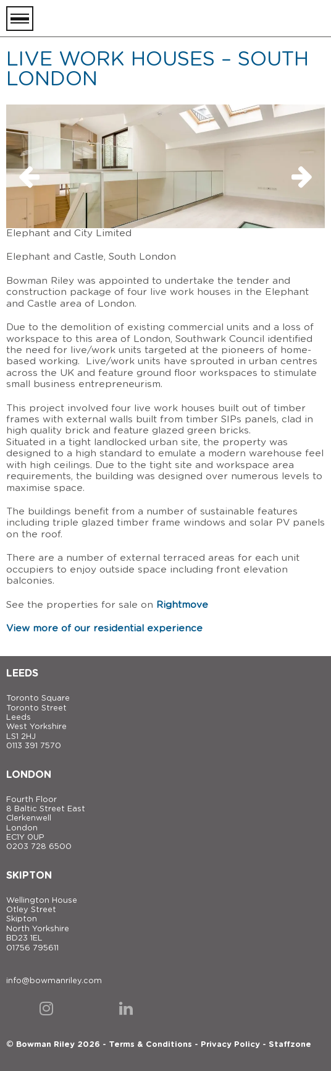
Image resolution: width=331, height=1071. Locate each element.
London (28, 775)
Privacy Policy (230, 1045)
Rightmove (182, 605)
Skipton (29, 876)
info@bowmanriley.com (54, 981)
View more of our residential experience (104, 628)
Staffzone (290, 1045)
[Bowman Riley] (263, 18)
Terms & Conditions (150, 1045)
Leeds (22, 673)
